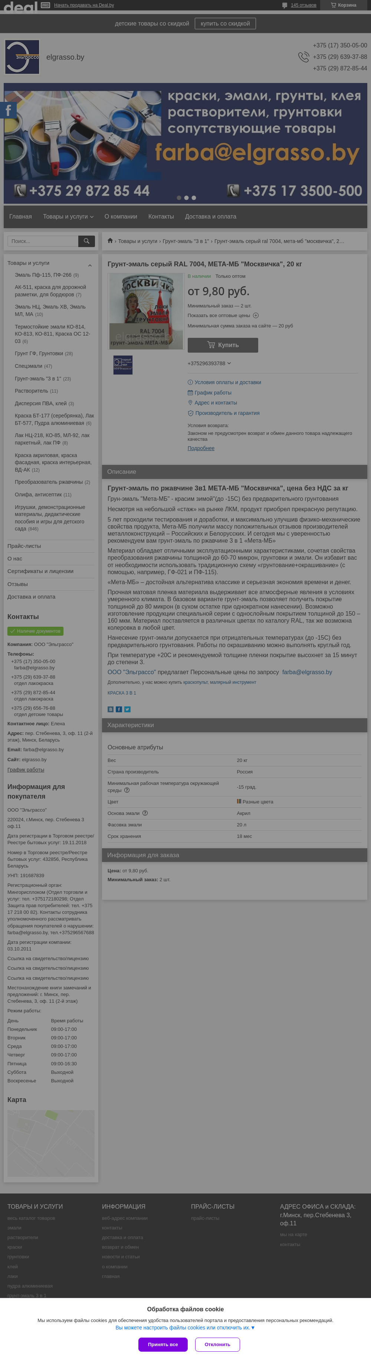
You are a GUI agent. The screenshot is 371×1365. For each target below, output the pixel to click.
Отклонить (217, 1344)
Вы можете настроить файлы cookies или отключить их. (182, 1328)
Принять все (163, 1344)
